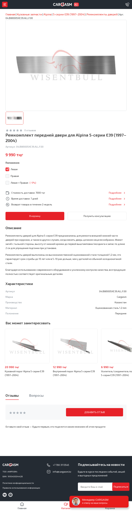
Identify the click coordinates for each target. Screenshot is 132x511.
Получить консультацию (97, 215)
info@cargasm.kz (62, 471)
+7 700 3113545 (61, 464)
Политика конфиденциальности (18, 483)
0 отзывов (30, 130)
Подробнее (115, 192)
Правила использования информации (21, 488)
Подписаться (121, 486)
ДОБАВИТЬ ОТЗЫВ (94, 412)
